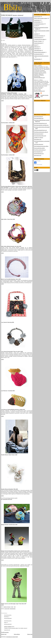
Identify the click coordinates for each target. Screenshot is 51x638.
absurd (35, 44)
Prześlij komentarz (5, 632)
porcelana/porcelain (38, 54)
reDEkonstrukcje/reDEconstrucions (41, 55)
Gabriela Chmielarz (37, 160)
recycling (36, 25)
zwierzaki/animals (37, 50)
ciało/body (36, 33)
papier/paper (36, 48)
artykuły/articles (37, 22)
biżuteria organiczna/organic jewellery (42, 30)
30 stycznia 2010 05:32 (8, 624)
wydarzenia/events (38, 37)
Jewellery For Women (38, 137)
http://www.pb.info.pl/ (38, 116)
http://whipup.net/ (37, 139)
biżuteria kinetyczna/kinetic (39, 52)
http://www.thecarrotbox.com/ (40, 135)
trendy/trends (37, 20)
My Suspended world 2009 (6, 499)
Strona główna (17, 634)
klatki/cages (36, 46)
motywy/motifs (6, 608)
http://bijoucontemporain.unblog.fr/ (41, 132)
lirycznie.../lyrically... (38, 41)
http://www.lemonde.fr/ (38, 133)
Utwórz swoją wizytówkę (38, 164)
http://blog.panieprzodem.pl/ (40, 149)
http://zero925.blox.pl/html (39, 148)
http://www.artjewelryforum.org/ (40, 123)
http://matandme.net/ (38, 151)
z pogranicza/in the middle (39, 39)
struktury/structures (38, 43)
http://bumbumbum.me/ (39, 153)
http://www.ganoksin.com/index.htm (41, 125)
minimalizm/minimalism (39, 35)
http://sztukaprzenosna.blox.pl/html (41, 146)
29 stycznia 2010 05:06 (8, 618)
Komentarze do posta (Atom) (12, 636)
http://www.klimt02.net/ (38, 118)
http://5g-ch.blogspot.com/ (39, 77)
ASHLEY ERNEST (8, 626)
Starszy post (29, 634)
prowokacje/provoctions (39, 23)
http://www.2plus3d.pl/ (38, 144)
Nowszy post (3, 634)
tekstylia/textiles (12, 608)
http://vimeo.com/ (37, 155)
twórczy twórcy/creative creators (40, 18)
